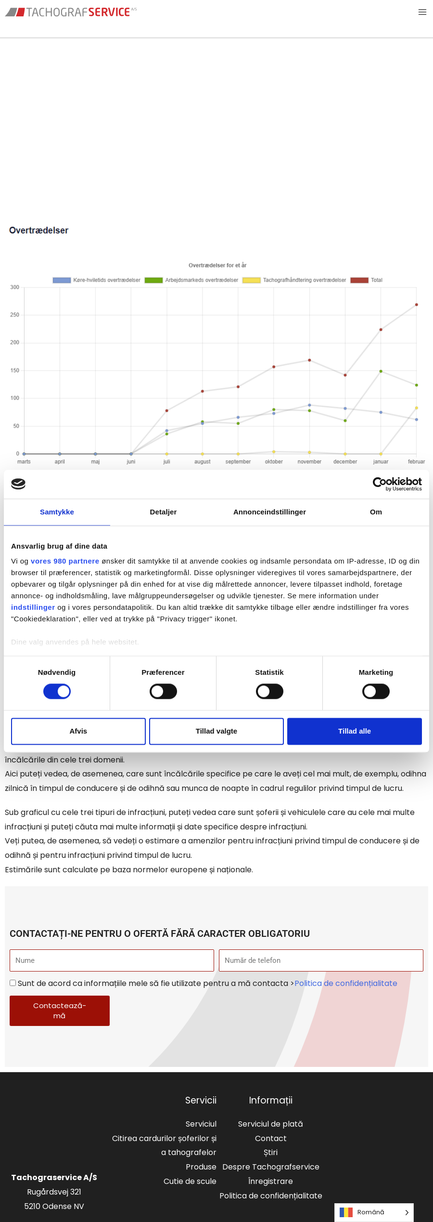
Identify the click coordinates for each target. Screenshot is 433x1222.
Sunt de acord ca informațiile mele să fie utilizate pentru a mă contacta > (207, 983)
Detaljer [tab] (163, 512)
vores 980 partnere (65, 561)
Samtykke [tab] (57, 512)
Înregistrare (270, 1181)
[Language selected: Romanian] (374, 1212)
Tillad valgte (216, 731)
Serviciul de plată (270, 1124)
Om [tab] (376, 512)
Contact (271, 1138)
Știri (271, 1152)
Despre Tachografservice (270, 1167)
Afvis (78, 731)
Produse (201, 1167)
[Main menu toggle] (422, 12)
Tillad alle (354, 731)
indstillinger (33, 607)
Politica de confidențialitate (345, 983)
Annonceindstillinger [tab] (269, 512)
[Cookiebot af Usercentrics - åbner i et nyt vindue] (380, 484)
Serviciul (201, 1124)
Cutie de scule (190, 1181)
